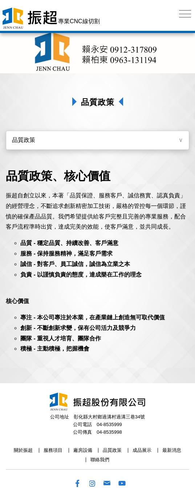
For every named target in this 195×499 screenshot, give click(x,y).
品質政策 (23, 140)
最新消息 (171, 450)
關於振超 (23, 450)
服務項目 (53, 450)
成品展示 (142, 450)
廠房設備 (82, 450)
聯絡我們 (99, 459)
